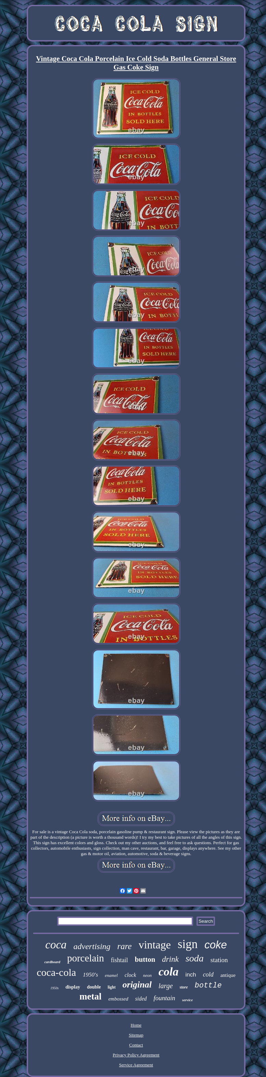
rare (124, 946)
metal (90, 996)
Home (136, 1025)
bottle (208, 985)
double (94, 987)
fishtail (119, 960)
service (187, 1000)
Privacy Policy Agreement (136, 1054)
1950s (54, 988)
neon (147, 975)
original (137, 985)
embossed (118, 999)
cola (169, 971)
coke (215, 945)
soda (195, 958)
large (166, 986)
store (184, 987)
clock (130, 975)
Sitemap (136, 1035)
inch (190, 974)
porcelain (85, 958)
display (72, 987)
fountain (164, 998)
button (145, 959)
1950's (90, 974)
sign (188, 944)
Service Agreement (136, 1064)
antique (228, 975)
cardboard (52, 962)
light (111, 987)
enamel (111, 975)
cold (208, 974)
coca (55, 944)
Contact (136, 1045)
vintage (155, 944)
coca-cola (56, 972)
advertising (92, 946)
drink (170, 959)
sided (141, 999)
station (219, 960)
